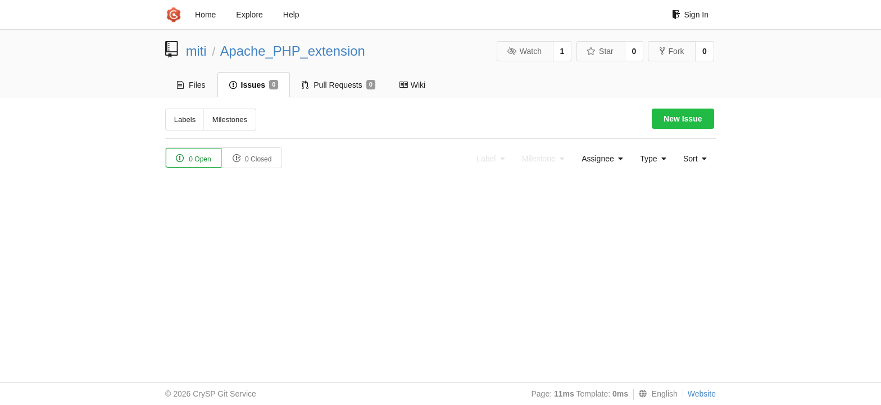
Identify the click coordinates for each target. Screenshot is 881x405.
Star (600, 51)
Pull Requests (338, 85)
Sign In (690, 14)
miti (196, 50)
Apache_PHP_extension (292, 50)
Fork (672, 51)
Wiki (412, 84)
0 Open (193, 158)
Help (291, 14)
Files (191, 84)
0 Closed (252, 158)
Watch (524, 51)
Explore (249, 14)
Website (702, 393)
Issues (254, 85)
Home (205, 14)
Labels (185, 119)
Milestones (229, 119)
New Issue (683, 118)
